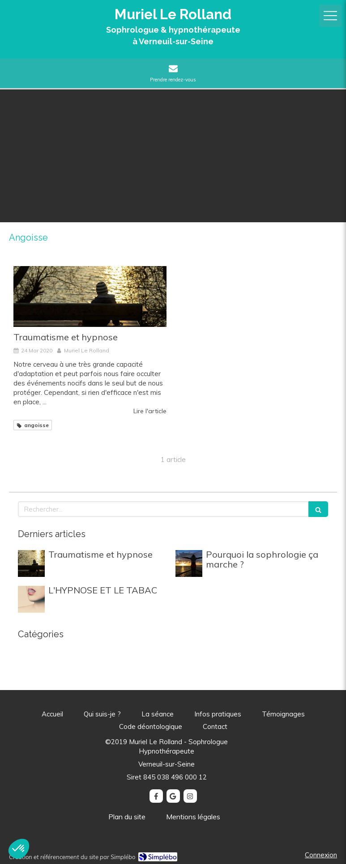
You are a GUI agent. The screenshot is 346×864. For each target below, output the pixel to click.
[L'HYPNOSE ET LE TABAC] (31, 599)
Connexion (321, 855)
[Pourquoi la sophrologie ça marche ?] (188, 563)
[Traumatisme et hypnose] (90, 296)
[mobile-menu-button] (330, 15)
